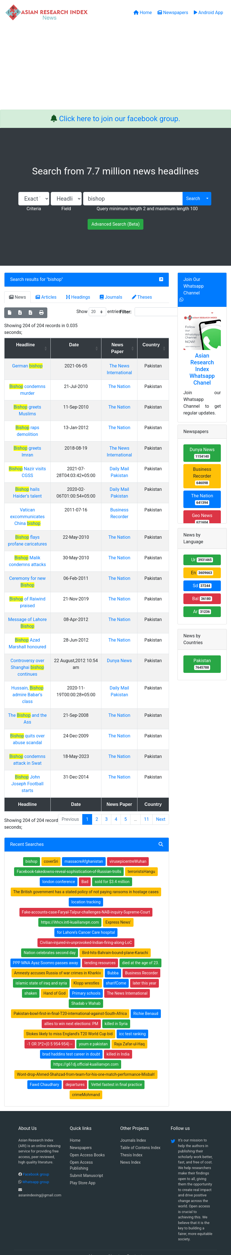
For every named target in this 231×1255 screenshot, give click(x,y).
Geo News (202, 519)
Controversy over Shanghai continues (32, 653)
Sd (202, 585)
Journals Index (133, 1106)
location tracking (86, 868)
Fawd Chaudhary (44, 1050)
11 (146, 785)
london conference (58, 848)
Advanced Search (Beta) (115, 224)
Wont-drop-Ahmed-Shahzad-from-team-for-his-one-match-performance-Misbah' (86, 1040)
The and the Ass (32, 695)
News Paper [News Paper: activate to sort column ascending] (121, 348)
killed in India (117, 1020)
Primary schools (86, 959)
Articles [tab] (45, 297)
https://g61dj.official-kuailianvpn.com (85, 1030)
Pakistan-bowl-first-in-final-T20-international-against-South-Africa (70, 979)
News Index (130, 1128)
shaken (31, 959)
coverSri (51, 827)
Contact (134, 1222)
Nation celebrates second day (49, 919)
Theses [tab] (142, 297)
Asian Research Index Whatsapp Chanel (202, 369)
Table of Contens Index (140, 1114)
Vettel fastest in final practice (116, 1050)
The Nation (123, 386)
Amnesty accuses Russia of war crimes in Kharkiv (57, 939)
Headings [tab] (78, 297)
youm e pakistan (93, 1010)
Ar (202, 611)
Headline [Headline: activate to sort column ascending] (30, 344)
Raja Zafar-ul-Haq (129, 1010)
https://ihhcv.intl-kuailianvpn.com (70, 888)
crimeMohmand (86, 1061)
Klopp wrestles (86, 949)
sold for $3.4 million (112, 848)
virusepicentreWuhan (128, 827)
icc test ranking (132, 1000)
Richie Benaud (145, 979)
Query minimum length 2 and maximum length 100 (147, 208)
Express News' (118, 888)
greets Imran (32, 434)
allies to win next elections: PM (71, 990)
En (202, 572)
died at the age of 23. (140, 929)
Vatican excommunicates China (31, 503)
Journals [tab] (111, 297)
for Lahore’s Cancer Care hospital (86, 898)
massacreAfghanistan (84, 827)
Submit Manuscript (86, 1141)
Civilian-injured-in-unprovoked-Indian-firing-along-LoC (86, 908)
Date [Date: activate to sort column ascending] (81, 344)
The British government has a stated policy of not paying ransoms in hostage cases (86, 858)
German (32, 366)
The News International (127, 959)
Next (160, 785)
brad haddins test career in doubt (71, 1020)
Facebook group (36, 1140)
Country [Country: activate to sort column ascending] (152, 344)
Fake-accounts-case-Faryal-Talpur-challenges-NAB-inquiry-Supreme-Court (86, 878)
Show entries (98, 311)
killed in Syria (116, 990)
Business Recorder (141, 939)
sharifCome (116, 949)
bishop (55, 279)
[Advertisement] (115, 67)
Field (66, 208)
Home (75, 1106)
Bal (202, 598)
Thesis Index (131, 1121)
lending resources (100, 929)
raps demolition (32, 420)
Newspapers (81, 1114)
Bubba (113, 939)
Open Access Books (87, 1121)
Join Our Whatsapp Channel (193, 286)
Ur (202, 559)
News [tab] (17, 297)
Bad (84, 848)
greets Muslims (32, 407)
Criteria (33, 208)
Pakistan (202, 664)
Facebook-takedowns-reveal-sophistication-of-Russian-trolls (69, 837)
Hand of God (54, 959)
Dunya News (122, 647)
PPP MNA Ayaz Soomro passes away (45, 929)
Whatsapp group (35, 1148)
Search (193, 198)
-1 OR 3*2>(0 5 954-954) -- (49, 1010)
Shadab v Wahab (86, 969)
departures (75, 1050)
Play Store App (82, 1149)
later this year (144, 949)
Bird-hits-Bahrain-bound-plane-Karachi (115, 919)
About (114, 1222)
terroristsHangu (141, 837)
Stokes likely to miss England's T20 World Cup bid (69, 1000)
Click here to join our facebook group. (119, 118)
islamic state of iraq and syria (41, 949)
